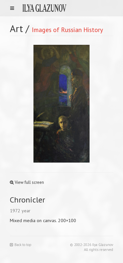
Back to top (20, 244)
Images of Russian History (67, 30)
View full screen (27, 182)
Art (16, 28)
